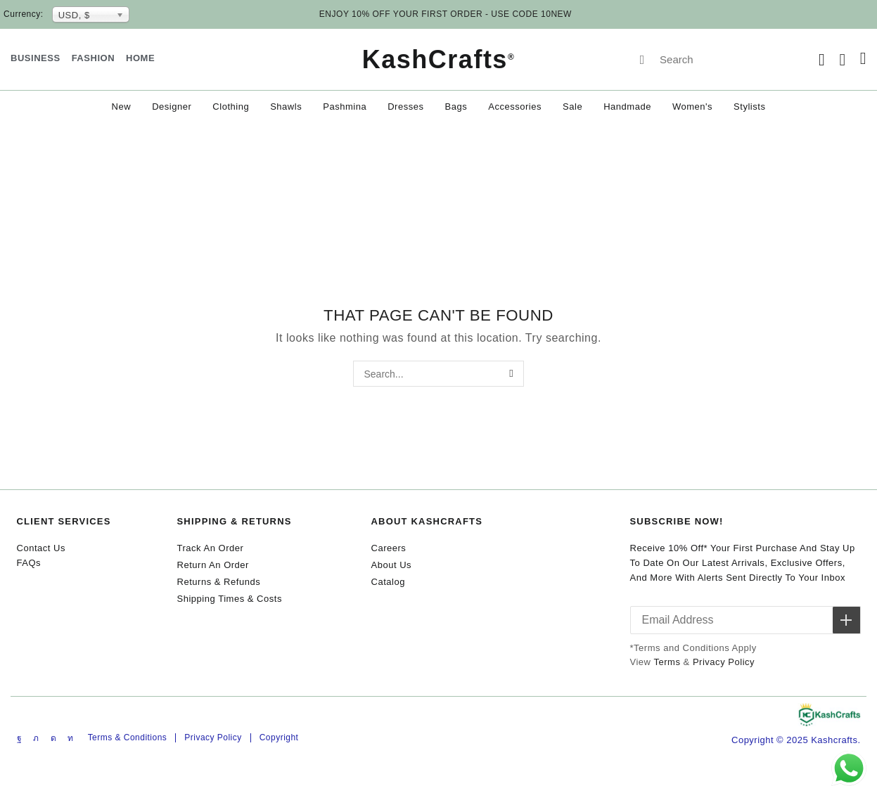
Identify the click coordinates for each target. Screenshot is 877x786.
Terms (666, 662)
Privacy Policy (724, 662)
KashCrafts (438, 59)
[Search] (642, 59)
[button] (822, 59)
